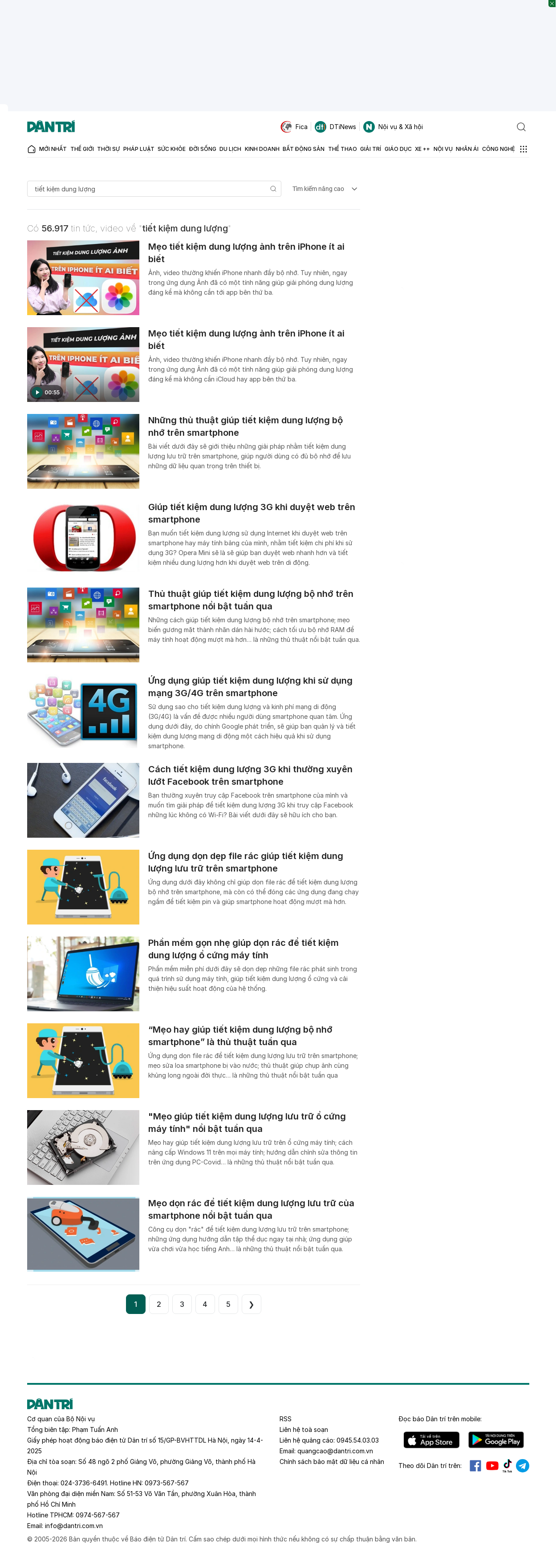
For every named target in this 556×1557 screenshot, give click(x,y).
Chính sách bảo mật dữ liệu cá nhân (332, 1461)
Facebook (475, 1465)
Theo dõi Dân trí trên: (430, 1465)
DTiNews (335, 127)
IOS (431, 1439)
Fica (294, 127)
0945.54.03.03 (358, 1440)
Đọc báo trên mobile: (440, 1419)
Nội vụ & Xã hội (393, 127)
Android (496, 1439)
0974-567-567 (98, 1515)
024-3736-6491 (84, 1483)
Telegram (522, 1465)
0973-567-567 (167, 1483)
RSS (286, 1419)
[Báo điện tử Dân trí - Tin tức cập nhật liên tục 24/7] (51, 127)
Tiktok (507, 1465)
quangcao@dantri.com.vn (335, 1451)
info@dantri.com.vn (74, 1525)
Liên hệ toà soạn (304, 1429)
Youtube (492, 1465)
